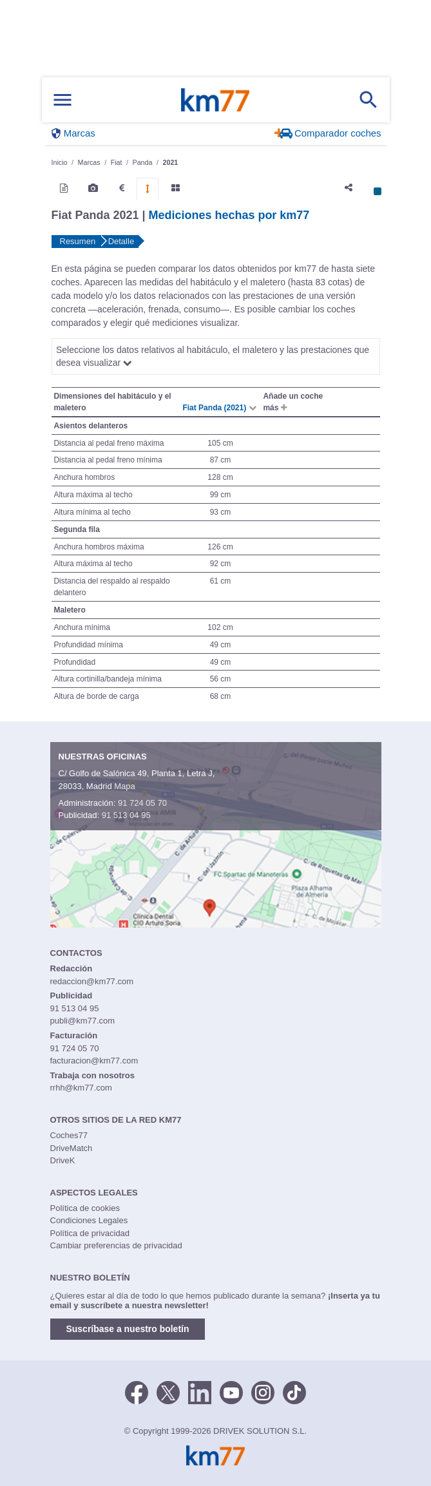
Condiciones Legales (89, 1220)
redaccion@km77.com (92, 981)
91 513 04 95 (126, 815)
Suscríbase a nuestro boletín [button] (127, 1329)
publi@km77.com (82, 1020)
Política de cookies (85, 1208)
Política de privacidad (90, 1233)
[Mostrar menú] (62, 100)
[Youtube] (231, 1391)
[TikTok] (294, 1391)
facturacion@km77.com (94, 1060)
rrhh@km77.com (81, 1087)
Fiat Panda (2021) (215, 407)
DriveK (62, 1160)
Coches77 (69, 1135)
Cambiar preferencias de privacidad (116, 1245)
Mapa (124, 786)
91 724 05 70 (142, 803)
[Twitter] (168, 1391)
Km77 (215, 99)
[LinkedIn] (199, 1391)
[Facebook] (136, 1391)
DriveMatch (71, 1148)
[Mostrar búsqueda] (368, 99)
